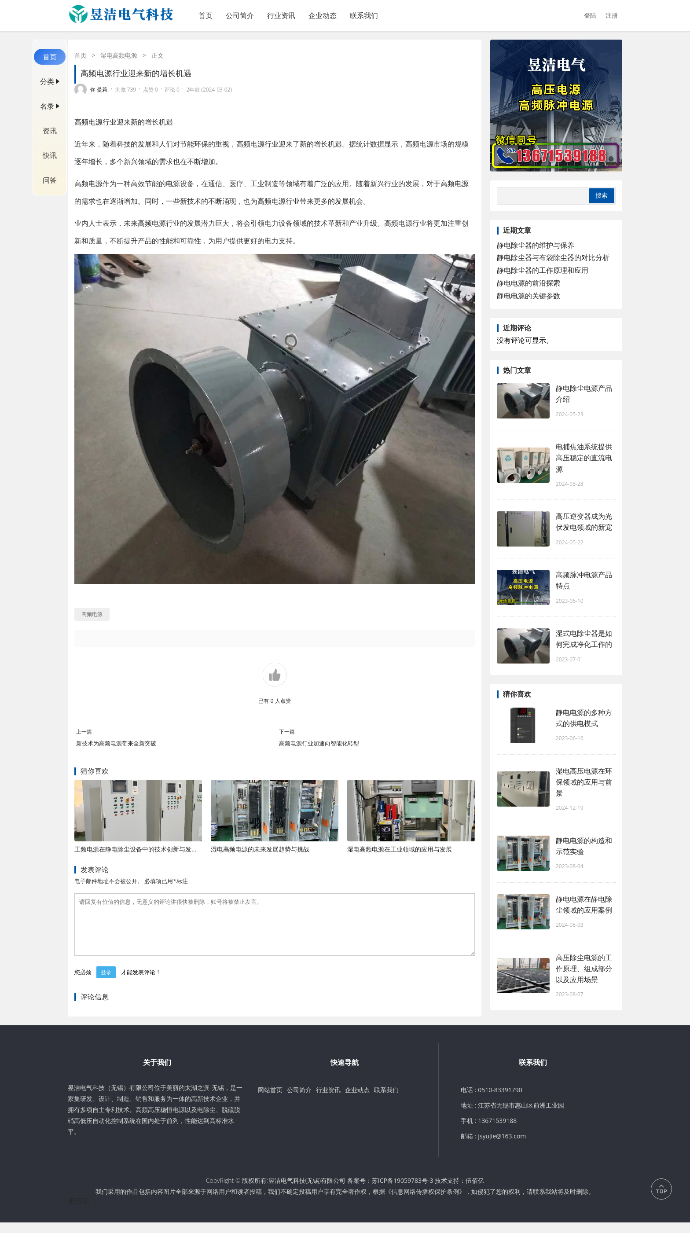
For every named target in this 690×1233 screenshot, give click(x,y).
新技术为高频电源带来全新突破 (116, 743)
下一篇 (287, 731)
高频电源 (88, 122)
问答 (50, 180)
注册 (612, 15)
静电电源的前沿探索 (528, 283)
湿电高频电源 (118, 55)
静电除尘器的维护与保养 (535, 245)
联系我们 (364, 15)
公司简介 (240, 15)
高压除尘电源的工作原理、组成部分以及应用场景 (584, 968)
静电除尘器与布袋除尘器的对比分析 (553, 257)
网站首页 (270, 1100)
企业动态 (322, 15)
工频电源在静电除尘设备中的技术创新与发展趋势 (142, 849)
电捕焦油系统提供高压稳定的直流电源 (584, 457)
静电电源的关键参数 (528, 296)
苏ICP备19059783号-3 (402, 1191)
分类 (47, 81)
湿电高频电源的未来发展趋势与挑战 (260, 849)
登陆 (590, 15)
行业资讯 (281, 15)
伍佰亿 (475, 1191)
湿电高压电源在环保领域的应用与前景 (584, 782)
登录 (106, 983)
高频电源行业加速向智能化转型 (319, 743)
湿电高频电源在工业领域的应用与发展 (399, 849)
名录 (47, 106)
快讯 (50, 155)
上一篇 (84, 731)
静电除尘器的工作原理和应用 (542, 270)
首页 (205, 15)
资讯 (50, 131)
